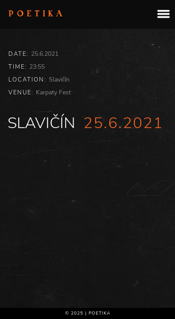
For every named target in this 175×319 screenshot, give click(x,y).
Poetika (37, 14)
